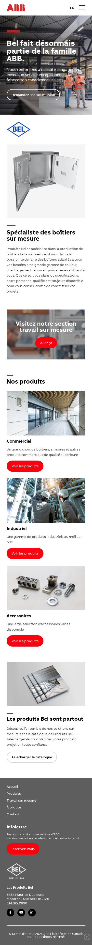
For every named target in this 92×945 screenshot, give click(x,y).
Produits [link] (14, 793)
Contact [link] (13, 814)
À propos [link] (14, 807)
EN (72, 7)
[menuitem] (21, 786)
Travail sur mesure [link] (21, 800)
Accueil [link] (12, 786)
